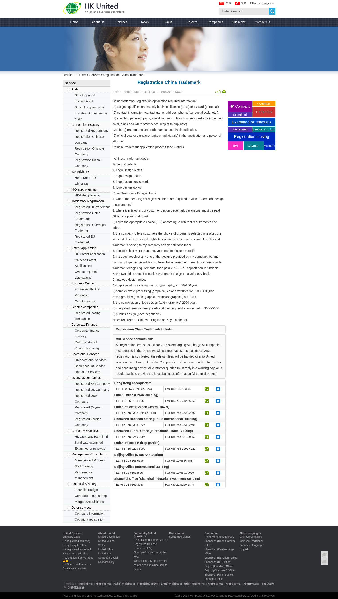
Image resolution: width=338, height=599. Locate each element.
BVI (235, 146)
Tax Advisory (80, 171)
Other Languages (260, 3)
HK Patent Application (90, 254)
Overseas (264, 103)
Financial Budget (86, 490)
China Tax (82, 183)
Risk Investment (86, 342)
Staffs (101, 545)
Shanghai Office (214, 578)
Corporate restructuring (91, 496)
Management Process (90, 460)
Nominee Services (87, 372)
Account (269, 146)
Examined (240, 115)
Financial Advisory (84, 484)
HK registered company (76, 541)
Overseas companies (86, 377)
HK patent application (75, 553)
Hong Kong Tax (85, 177)
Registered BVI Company (92, 383)
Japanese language (251, 545)
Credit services (85, 301)
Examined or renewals (90, 448)
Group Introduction (324, 554)
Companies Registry (86, 124)
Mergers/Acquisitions (89, 502)
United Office (105, 549)
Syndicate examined (89, 442)
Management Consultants (89, 454)
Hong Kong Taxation (75, 545)
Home (81, 75)
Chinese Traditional (251, 541)
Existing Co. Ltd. (264, 129)
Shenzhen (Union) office (219, 574)
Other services (82, 507)
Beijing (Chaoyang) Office (220, 570)
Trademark (263, 112)
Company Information (90, 513)
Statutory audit (85, 95)
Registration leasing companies (251, 137)
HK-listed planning (84, 189)
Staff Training (84, 466)
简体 (228, 3)
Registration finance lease (78, 557)
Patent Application (84, 248)
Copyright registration (89, 519)
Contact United (324, 561)
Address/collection (87, 289)
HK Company (239, 106)
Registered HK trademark (92, 207)
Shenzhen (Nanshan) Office (221, 557)
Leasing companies (85, 307)
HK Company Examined (91, 436)
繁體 (243, 3)
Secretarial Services (85, 354)
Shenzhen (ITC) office (218, 562)
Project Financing (87, 348)
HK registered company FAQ (151, 539)
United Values (106, 541)
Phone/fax (82, 295)
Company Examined (86, 430)
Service (94, 75)
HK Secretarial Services (77, 564)
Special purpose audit (90, 107)
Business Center (83, 283)
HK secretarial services (91, 360)
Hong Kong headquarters (219, 536)
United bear (105, 553)
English (244, 549)
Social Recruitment (180, 536)
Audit (75, 89)
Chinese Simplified (251, 536)
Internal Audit (84, 101)
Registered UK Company (92, 389)
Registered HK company (92, 130)
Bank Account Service (90, 366)
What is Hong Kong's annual (150, 560)
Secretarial (239, 129)
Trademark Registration (88, 201)
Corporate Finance (84, 324)
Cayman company (253, 147)
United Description (109, 536)
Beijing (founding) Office (219, 566)
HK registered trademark (77, 549)
